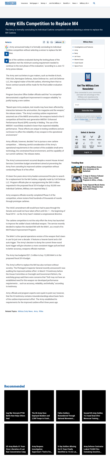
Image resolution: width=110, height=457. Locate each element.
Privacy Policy (84, 119)
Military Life (84, 3)
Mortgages (34, 3)
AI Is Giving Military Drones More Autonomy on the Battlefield (92, 169)
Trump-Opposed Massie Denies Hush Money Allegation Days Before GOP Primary (94, 187)
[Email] (51, 42)
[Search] (92, 3)
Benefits (66, 3)
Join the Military (55, 3)
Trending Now (77, 163)
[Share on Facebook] (44, 42)
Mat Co (9, 42)
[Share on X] (48, 42)
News (75, 3)
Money (44, 3)
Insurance (24, 3)
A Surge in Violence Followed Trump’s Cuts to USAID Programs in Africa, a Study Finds (93, 178)
